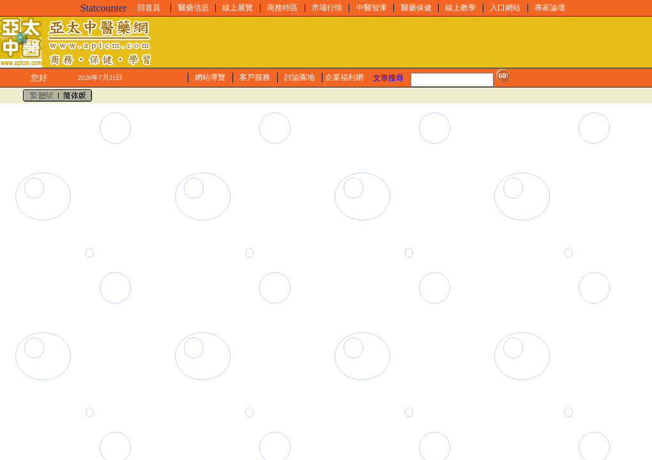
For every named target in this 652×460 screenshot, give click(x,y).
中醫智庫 (371, 7)
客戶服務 (254, 77)
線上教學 (460, 7)
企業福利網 (344, 77)
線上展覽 (237, 7)
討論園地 (299, 77)
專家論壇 (549, 7)
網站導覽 (210, 77)
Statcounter (103, 8)
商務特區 (282, 7)
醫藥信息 (193, 7)
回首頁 (148, 7)
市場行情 (327, 7)
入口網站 (505, 7)
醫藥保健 (416, 7)
